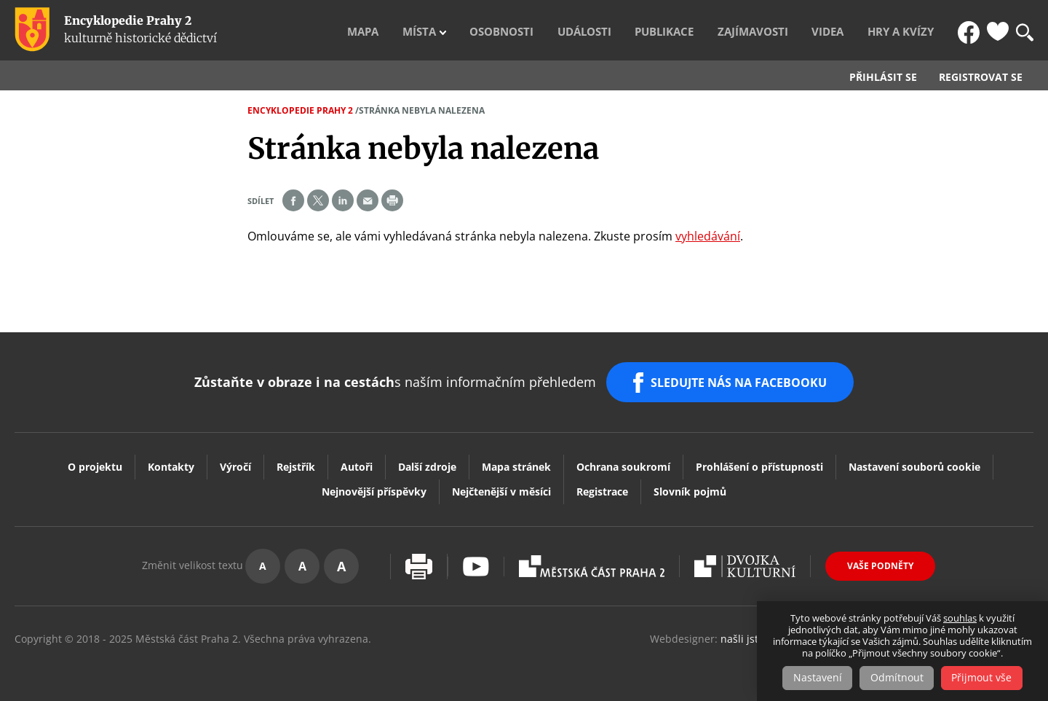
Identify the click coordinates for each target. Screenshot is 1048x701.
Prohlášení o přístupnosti (759, 460)
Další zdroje (427, 460)
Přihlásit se (883, 77)
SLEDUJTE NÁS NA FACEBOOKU (741, 379)
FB (970, 29)
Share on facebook (293, 200)
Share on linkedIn (343, 200)
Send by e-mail (367, 200)
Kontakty (171, 460)
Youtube (476, 560)
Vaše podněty (880, 559)
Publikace (713, 30)
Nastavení (815, 678)
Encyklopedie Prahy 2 (300, 110)
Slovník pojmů (690, 485)
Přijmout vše (984, 678)
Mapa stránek (516, 460)
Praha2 (591, 560)
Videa (853, 30)
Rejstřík (296, 460)
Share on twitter (318, 200)
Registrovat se (981, 77)
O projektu (95, 460)
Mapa (457, 30)
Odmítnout (897, 678)
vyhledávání (707, 236)
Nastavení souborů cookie (914, 460)
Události (644, 30)
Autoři (357, 460)
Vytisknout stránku (418, 560)
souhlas (960, 618)
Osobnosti (574, 30)
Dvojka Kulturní (744, 560)
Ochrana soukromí (623, 460)
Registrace (602, 485)
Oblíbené (998, 30)
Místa (504, 30)
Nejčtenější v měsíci (501, 485)
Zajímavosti (789, 30)
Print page (392, 200)
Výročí (235, 460)
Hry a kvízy (914, 30)
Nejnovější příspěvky (374, 485)
